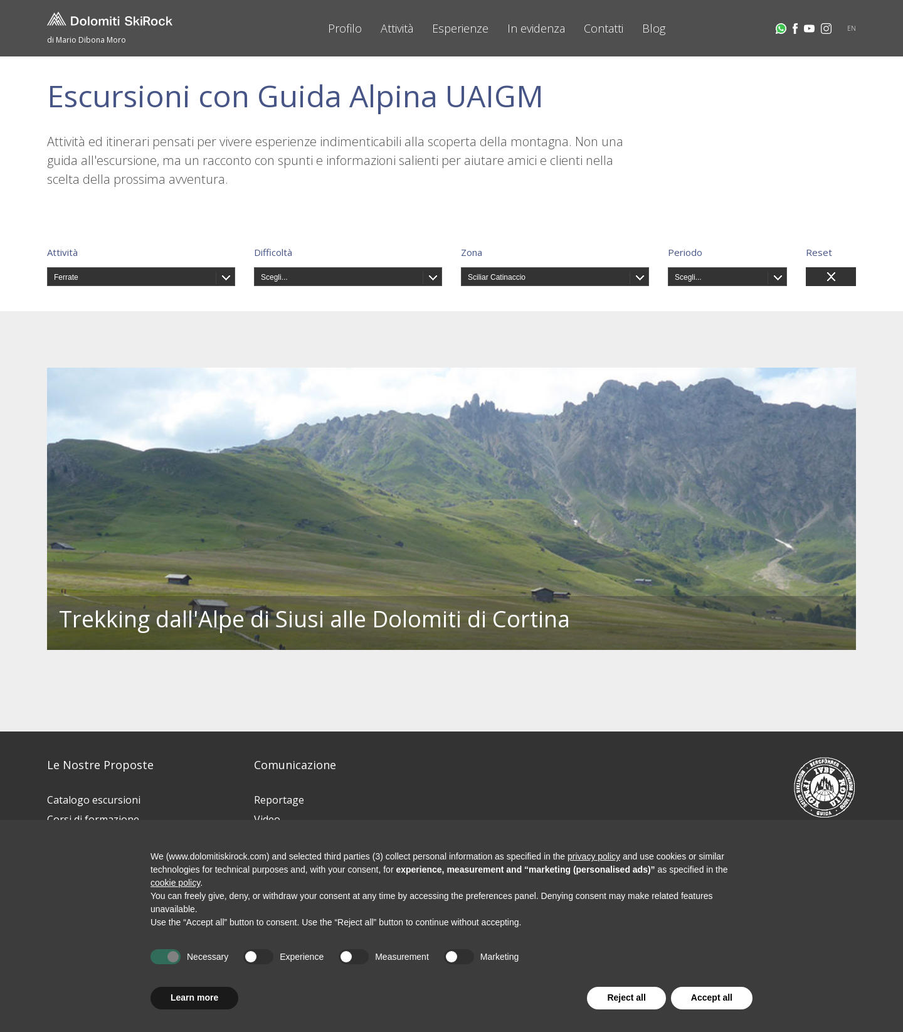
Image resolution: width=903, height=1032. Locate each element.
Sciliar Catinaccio (496, 277)
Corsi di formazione (93, 819)
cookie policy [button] (175, 883)
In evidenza (536, 28)
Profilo (345, 28)
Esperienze (460, 28)
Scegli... (274, 277)
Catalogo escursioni (93, 800)
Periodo (685, 252)
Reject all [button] (626, 997)
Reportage (279, 800)
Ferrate (66, 277)
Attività (397, 28)
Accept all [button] (711, 997)
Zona (471, 252)
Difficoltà (273, 252)
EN (851, 28)
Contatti (603, 28)
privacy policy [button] (594, 856)
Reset (819, 252)
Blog (653, 28)
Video (267, 819)
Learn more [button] (194, 997)
